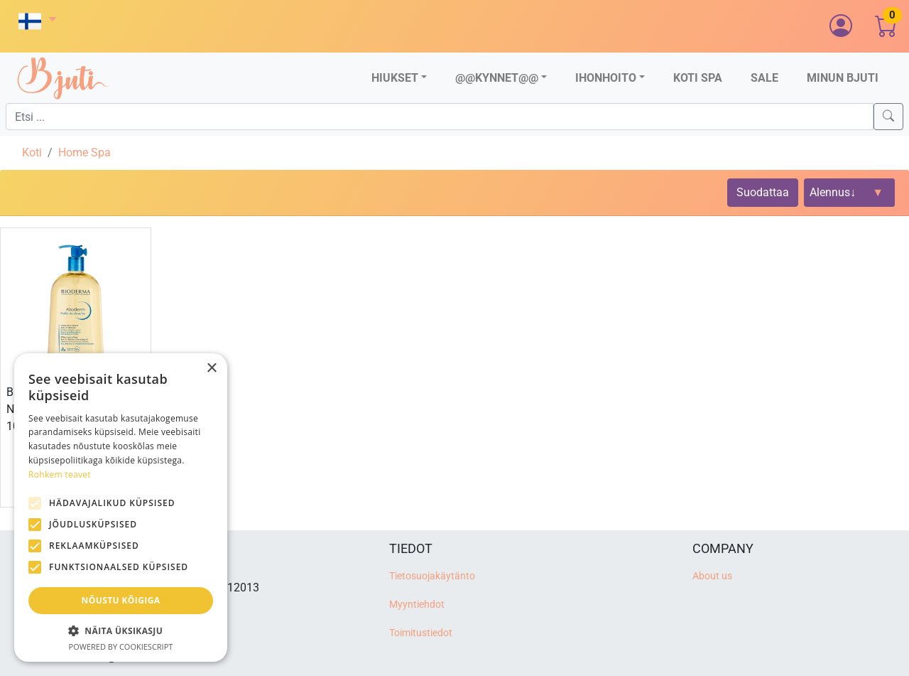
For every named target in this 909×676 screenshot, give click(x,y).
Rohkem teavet (59, 474)
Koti (32, 152)
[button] (37, 21)
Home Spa (84, 152)
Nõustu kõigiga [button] (121, 600)
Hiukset (394, 78)
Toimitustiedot (420, 633)
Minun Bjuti (842, 78)
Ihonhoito (605, 78)
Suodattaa (762, 192)
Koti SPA (697, 78)
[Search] (888, 116)
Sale (764, 78)
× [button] (211, 368)
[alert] (120, 507)
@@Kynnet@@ (496, 78)
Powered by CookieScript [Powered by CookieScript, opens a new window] (121, 646)
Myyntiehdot (417, 605)
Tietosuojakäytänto (432, 576)
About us (712, 576)
